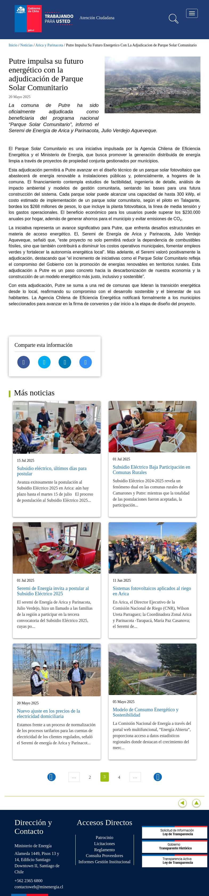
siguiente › (158, 777)
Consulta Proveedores (104, 855)
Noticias (26, 45)
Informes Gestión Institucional (105, 861)
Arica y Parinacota (49, 45)
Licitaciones (104, 843)
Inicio (13, 45)
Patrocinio (104, 837)
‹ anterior (51, 777)
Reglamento (104, 849)
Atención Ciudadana (97, 17)
